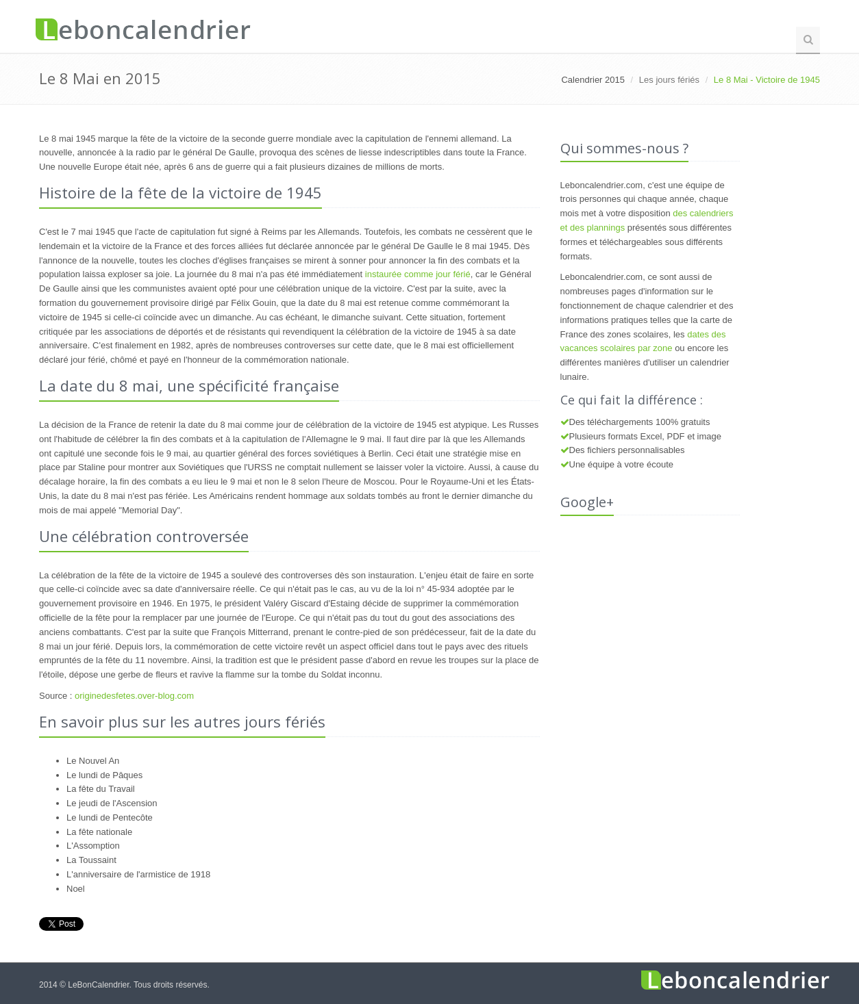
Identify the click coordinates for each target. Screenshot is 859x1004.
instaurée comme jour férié (418, 274)
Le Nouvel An (92, 761)
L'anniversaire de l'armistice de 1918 (138, 874)
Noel (75, 889)
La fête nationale (99, 832)
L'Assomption (93, 845)
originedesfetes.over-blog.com (134, 696)
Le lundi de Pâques (104, 775)
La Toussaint (91, 860)
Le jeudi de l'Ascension (112, 803)
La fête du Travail (100, 789)
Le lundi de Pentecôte (109, 817)
